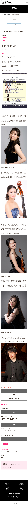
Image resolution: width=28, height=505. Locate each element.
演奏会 (5, 14)
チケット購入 (5, 443)
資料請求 (7, 488)
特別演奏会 (8, 14)
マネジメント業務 (21, 487)
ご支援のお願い (21, 483)
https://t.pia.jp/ (11, 451)
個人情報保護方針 (7, 489)
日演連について (7, 483)
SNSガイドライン (15, 497)
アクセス (5, 37)
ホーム (2, 14)
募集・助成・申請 (21, 484)
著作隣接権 (7, 487)
